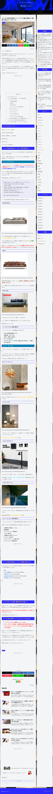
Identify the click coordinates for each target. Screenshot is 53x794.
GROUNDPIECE (14, 101)
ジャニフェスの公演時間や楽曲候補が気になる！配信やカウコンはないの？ (44, 75)
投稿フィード (40, 238)
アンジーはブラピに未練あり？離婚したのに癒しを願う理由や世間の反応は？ (44, 93)
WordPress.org (41, 243)
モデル (3, 650)
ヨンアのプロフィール (13, 96)
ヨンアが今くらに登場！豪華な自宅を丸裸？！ (17, 120)
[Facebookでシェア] (10, 45)
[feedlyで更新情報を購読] (17, 682)
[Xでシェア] (4, 45)
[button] (31, 45)
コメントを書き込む (18, 780)
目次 (17, 94)
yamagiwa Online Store (9, 576)
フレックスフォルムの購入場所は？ (17, 106)
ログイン (40, 235)
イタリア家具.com (8, 572)
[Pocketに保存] (20, 45)
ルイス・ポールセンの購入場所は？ (17, 116)
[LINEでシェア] (26, 45)
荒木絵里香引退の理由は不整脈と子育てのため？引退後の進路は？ (44, 81)
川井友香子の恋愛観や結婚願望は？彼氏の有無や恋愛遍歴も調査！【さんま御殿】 (44, 87)
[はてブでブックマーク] (15, 45)
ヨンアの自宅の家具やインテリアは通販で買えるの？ (18, 118)
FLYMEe (6, 574)
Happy (12, 103)
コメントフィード (41, 241)
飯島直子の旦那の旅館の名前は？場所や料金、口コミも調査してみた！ (44, 99)
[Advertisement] (18, 84)
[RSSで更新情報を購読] (19, 682)
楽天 (5, 570)
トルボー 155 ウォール (15, 115)
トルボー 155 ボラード (15, 113)
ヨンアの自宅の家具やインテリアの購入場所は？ (18, 98)
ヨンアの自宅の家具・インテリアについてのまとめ (18, 121)
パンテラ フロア (14, 111)
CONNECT (6, 577)
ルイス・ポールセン (13, 108)
